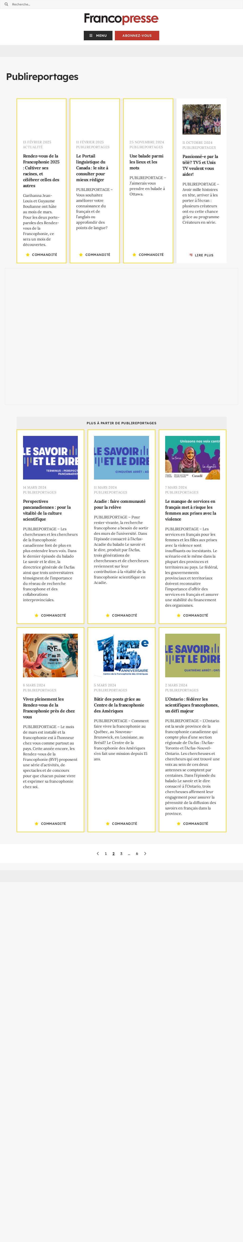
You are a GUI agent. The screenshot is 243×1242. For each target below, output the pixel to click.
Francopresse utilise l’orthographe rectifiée (161, 1134)
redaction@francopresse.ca (52, 1239)
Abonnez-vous (137, 35)
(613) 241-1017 (151, 1208)
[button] (98, 35)
